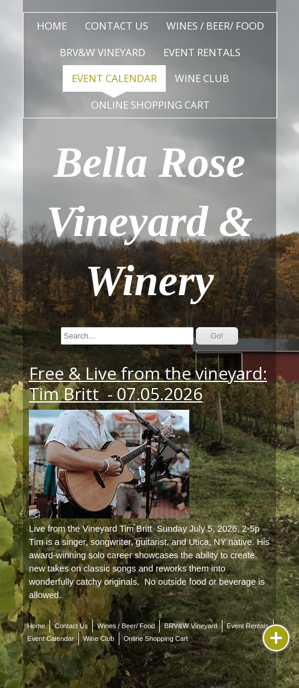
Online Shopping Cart (150, 105)
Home (52, 26)
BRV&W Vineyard (102, 52)
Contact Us (116, 26)
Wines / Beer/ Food (215, 26)
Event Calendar (114, 78)
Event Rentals (202, 52)
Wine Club (202, 78)
